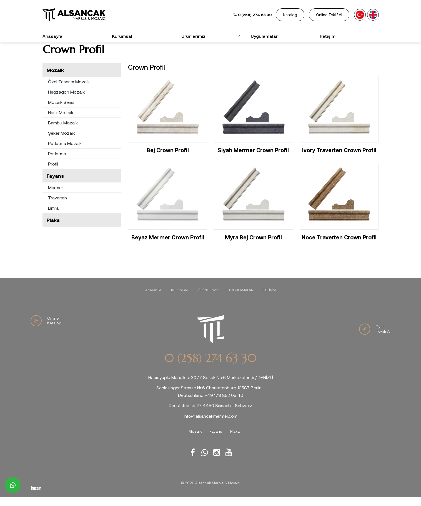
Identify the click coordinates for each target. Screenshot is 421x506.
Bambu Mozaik (63, 131)
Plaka (53, 229)
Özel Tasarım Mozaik (69, 90)
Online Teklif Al (329, 14)
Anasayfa (52, 36)
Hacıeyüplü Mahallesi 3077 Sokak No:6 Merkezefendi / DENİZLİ (210, 386)
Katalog (290, 14)
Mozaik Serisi (61, 111)
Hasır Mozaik (60, 121)
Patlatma (57, 162)
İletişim (327, 36)
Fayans (55, 185)
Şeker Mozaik (61, 141)
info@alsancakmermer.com (210, 424)
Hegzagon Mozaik (66, 100)
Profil (53, 172)
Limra (53, 216)
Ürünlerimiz (193, 36)
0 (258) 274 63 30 (210, 367)
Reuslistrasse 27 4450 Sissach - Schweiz (210, 414)
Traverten (57, 206)
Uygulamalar (264, 36)
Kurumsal (122, 36)
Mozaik (55, 79)
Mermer (55, 196)
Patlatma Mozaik (65, 152)
